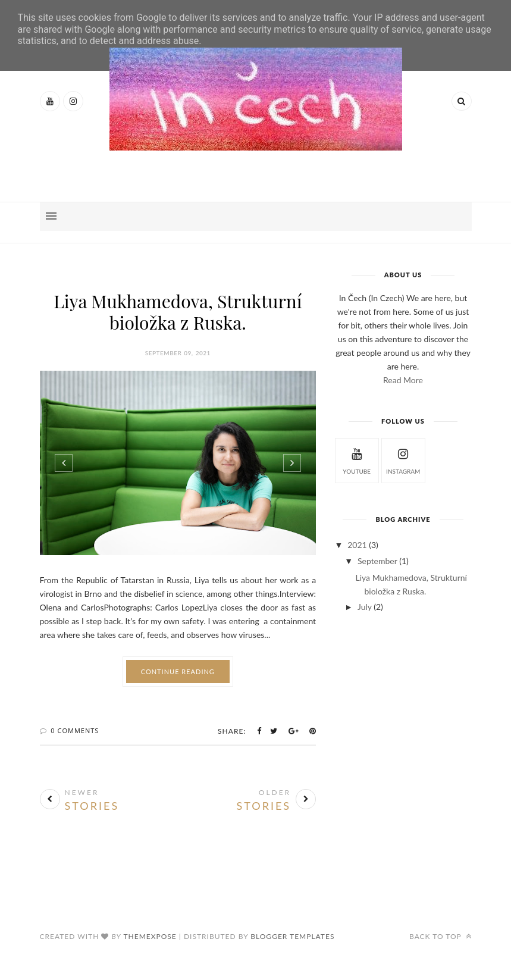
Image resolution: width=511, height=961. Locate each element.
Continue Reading (178, 671)
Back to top (440, 936)
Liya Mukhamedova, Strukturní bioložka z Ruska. (178, 311)
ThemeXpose (149, 936)
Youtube (357, 459)
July (365, 607)
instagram (403, 459)
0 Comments (75, 730)
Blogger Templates (292, 936)
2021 (356, 545)
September (377, 561)
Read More (403, 380)
